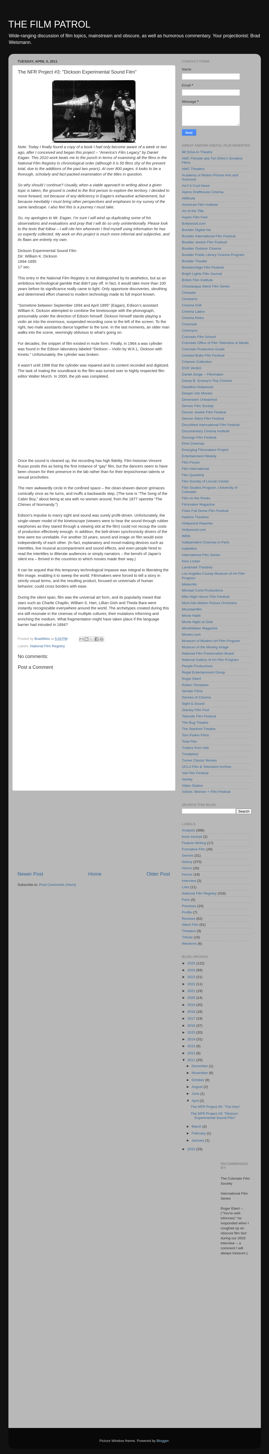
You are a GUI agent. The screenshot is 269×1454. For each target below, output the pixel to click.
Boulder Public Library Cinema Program (213, 255)
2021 (191, 991)
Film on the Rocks (196, 498)
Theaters (189, 931)
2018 (191, 1012)
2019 (191, 1005)
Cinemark (189, 324)
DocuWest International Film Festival (211, 425)
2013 (191, 1046)
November (200, 1073)
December (200, 1066)
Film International (195, 469)
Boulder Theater (194, 261)
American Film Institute (200, 205)
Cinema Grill (191, 305)
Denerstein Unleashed (199, 400)
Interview (189, 881)
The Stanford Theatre (199, 729)
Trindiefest (190, 754)
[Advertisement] (93, 831)
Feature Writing (194, 843)
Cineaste (189, 293)
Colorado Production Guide (203, 349)
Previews (189, 906)
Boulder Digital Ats (196, 230)
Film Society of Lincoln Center (205, 481)
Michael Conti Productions (202, 590)
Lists (185, 887)
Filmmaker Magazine (198, 504)
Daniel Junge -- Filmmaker (203, 374)
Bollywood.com (194, 223)
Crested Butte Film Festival (203, 355)
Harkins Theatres (195, 517)
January (198, 1140)
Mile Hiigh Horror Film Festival (206, 597)
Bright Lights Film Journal (202, 274)
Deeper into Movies (197, 393)
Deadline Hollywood (197, 387)
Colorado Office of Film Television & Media (215, 343)
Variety (187, 779)
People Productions (197, 666)
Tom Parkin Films (195, 735)
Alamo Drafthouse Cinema (203, 192)
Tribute (187, 937)
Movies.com (191, 634)
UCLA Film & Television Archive (206, 767)
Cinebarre (189, 299)
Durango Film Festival (199, 437)
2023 (191, 977)
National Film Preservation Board (208, 653)
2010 (191, 1149)
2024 (191, 970)
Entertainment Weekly (199, 456)
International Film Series (201, 555)
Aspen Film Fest (195, 217)
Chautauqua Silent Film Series (206, 286)
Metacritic (189, 584)
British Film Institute (197, 280)
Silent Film (190, 925)
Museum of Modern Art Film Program (211, 641)
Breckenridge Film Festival (203, 267)
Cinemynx (190, 330)
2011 (191, 1060)
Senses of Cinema (196, 697)
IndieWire (189, 549)
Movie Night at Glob (197, 622)
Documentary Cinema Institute (206, 431)
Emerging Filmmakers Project (205, 450)
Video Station (192, 786)
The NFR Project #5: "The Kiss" (215, 1107)
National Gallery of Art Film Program (210, 660)
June (196, 1094)
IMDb (186, 536)
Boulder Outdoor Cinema (201, 248)
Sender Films (192, 691)
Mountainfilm (192, 609)
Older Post (158, 874)
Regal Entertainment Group (203, 672)
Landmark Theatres (197, 567)
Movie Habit (191, 616)
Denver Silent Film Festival (203, 418)
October (198, 1080)
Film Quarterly (193, 475)
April (196, 1101)
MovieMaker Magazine (200, 628)
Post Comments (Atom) (57, 885)
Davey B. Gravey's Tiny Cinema (207, 381)
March (197, 1126)
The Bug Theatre (195, 723)
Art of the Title (193, 211)
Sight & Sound (193, 704)
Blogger (163, 1441)
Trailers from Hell (195, 748)
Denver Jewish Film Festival (204, 412)
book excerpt (192, 837)
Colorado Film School (199, 337)
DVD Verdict (191, 368)
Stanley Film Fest (195, 710)
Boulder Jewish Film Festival (204, 242)
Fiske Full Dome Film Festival (205, 511)
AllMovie (188, 198)
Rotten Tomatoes (195, 685)
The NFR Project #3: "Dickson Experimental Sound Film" (214, 1116)
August (198, 1087)
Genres (188, 855)
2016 (191, 1025)
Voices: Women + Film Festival (206, 792)
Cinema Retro (193, 318)
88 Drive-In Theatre (197, 152)
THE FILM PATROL (49, 24)
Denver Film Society (198, 406)
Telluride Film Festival (199, 716)
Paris (186, 900)
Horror (187, 868)
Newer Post (30, 874)
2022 (191, 984)
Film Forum (191, 462)
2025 (191, 963)
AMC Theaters (193, 169)
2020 (191, 998)
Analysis (188, 830)
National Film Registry (47, 646)
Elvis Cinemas (193, 443)
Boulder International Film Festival (209, 236)
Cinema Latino (193, 312)
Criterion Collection (197, 362)
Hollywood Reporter (197, 523)
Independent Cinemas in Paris (206, 542)
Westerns (189, 944)
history (187, 862)
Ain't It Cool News (196, 186)
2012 (191, 1053)
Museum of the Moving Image (205, 647)
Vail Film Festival (195, 773)
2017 (191, 1018)
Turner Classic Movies (199, 760)
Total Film (189, 741)
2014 (191, 1039)
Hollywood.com (194, 530)
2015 (191, 1032)
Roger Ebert (191, 679)
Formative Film (193, 849)
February (199, 1133)
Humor (187, 874)
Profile (187, 912)
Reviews (188, 919)
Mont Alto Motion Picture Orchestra (209, 603)
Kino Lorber (191, 561)
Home (94, 874)
